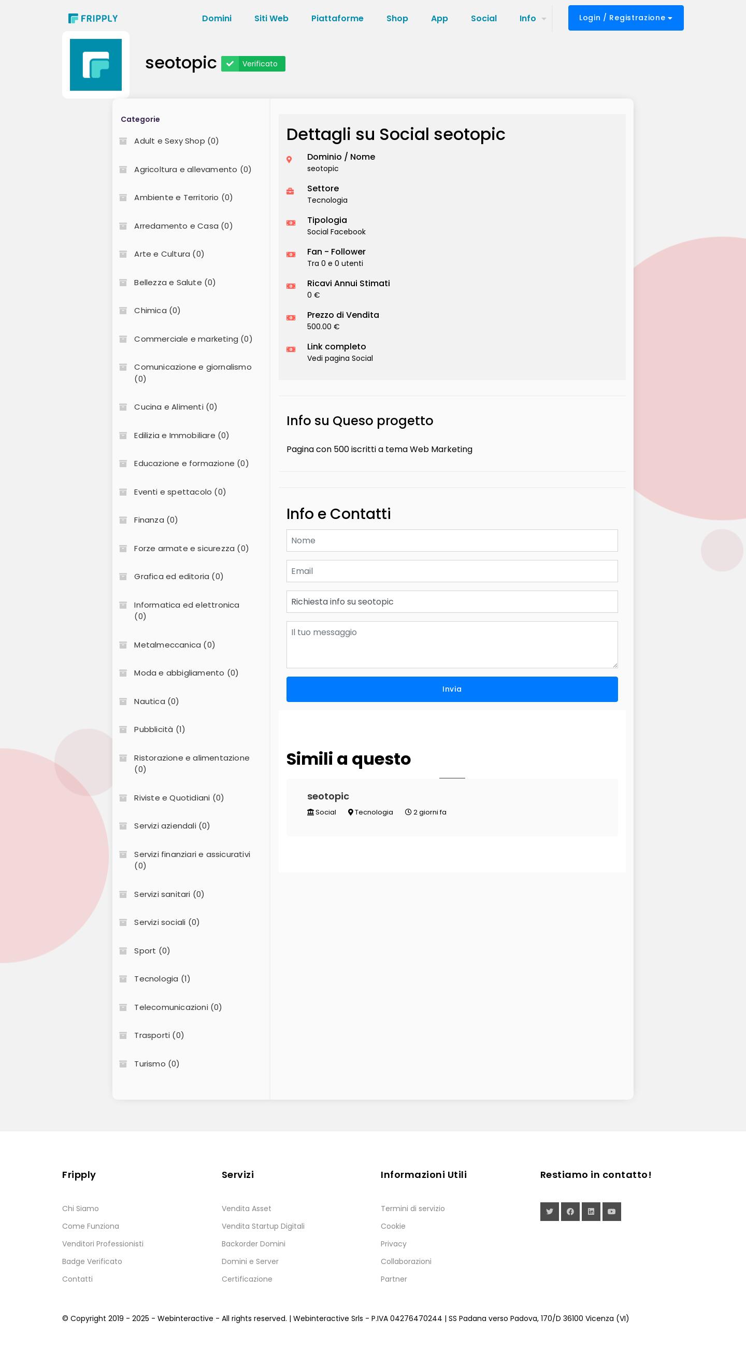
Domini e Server (250, 1261)
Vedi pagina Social (340, 358)
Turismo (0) (146, 1063)
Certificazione (247, 1279)
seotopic (328, 796)
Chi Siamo (80, 1208)
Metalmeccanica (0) (164, 644)
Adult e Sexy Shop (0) (165, 140)
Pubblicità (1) (148, 729)
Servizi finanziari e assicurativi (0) (181, 860)
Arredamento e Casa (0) (172, 225)
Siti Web (271, 18)
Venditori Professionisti (103, 1244)
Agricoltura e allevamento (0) (182, 169)
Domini (217, 18)
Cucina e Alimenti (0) (165, 406)
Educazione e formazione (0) (180, 463)
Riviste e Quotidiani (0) (168, 797)
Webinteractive (185, 1318)
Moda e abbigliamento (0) (175, 672)
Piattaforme (337, 18)
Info (528, 18)
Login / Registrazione (626, 17)
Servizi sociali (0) (156, 922)
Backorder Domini (253, 1244)
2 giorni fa (426, 812)
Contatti (77, 1279)
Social (484, 18)
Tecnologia (370, 812)
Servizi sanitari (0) (158, 894)
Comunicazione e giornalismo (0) (181, 372)
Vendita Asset (246, 1208)
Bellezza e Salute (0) (164, 282)
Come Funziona (90, 1226)
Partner (394, 1279)
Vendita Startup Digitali (263, 1226)
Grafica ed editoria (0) (168, 576)
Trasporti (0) (148, 1035)
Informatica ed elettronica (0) (175, 610)
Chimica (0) (146, 310)
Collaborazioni (406, 1261)
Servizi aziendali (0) (161, 825)
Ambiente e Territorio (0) (172, 197)
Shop (397, 18)
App (439, 18)
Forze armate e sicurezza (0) (180, 548)
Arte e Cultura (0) (158, 253)
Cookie (393, 1226)
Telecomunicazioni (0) (167, 1007)
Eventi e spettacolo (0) (169, 491)
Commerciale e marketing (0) (182, 338)
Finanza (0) (145, 519)
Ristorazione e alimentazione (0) (181, 763)
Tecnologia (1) (151, 978)
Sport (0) (141, 950)
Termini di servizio (413, 1208)
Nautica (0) (145, 701)
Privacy (394, 1244)
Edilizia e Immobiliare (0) (170, 435)
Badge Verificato (92, 1261)
